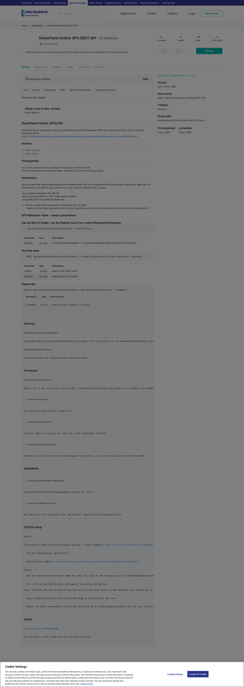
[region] (122, 674)
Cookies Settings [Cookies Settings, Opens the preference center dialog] (175, 674)
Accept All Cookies (198, 674)
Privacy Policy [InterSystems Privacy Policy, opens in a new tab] (86, 683)
